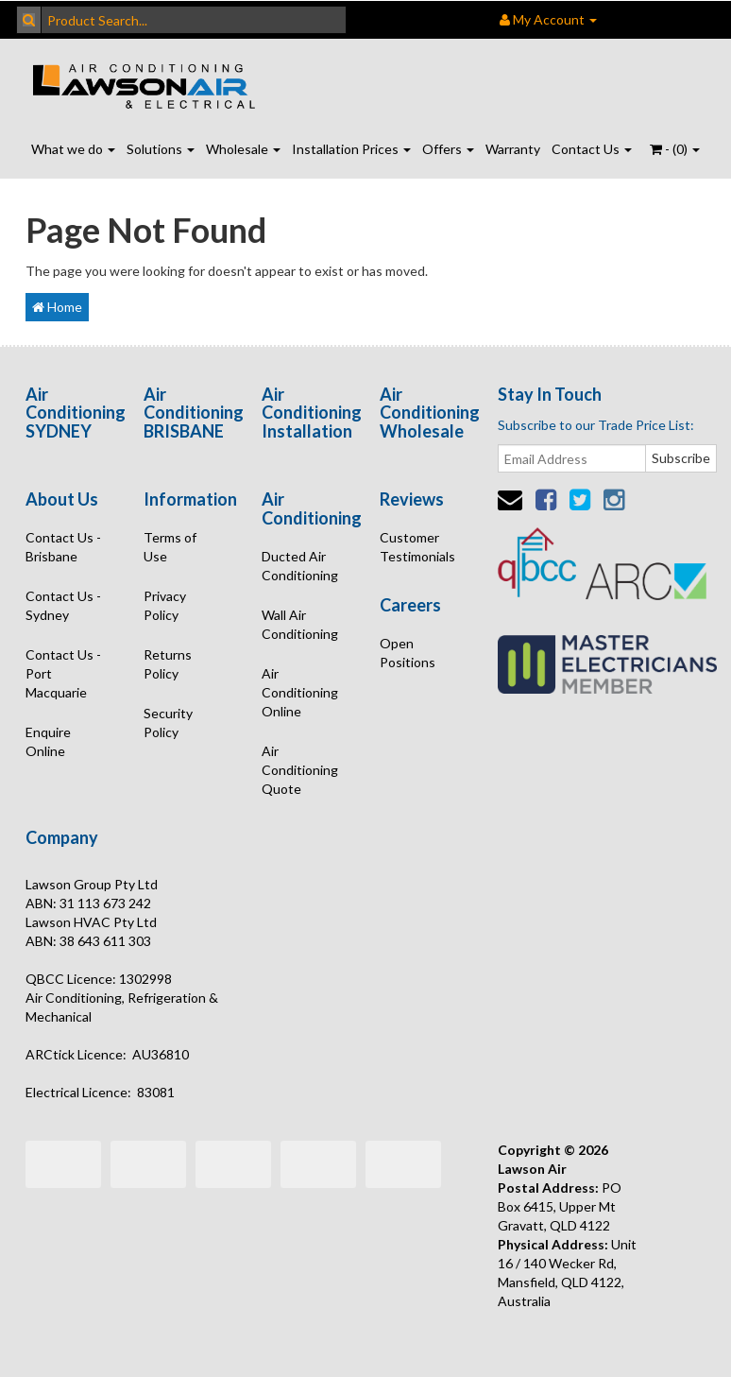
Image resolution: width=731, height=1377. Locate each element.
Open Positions (407, 652)
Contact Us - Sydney (63, 605)
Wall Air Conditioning (300, 624)
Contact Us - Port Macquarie (63, 673)
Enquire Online (48, 741)
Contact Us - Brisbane (63, 546)
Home (57, 307)
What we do (73, 149)
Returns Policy (168, 663)
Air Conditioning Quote (300, 770)
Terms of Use (170, 546)
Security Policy (168, 722)
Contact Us (592, 149)
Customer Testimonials (417, 546)
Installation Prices (351, 149)
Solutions (161, 149)
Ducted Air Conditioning (300, 565)
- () (675, 149)
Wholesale (243, 149)
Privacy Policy (165, 605)
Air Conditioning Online (300, 692)
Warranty (512, 149)
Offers (448, 149)
